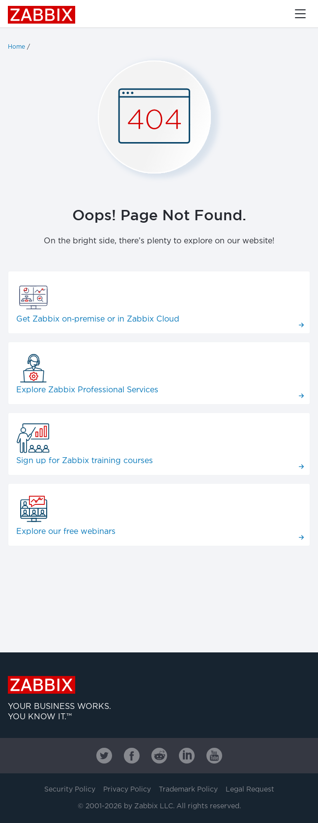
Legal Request (250, 790)
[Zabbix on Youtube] (214, 756)
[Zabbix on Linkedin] (187, 756)
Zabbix (41, 15)
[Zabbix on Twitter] (104, 756)
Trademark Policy (188, 790)
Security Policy (69, 790)
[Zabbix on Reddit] (159, 756)
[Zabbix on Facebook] (132, 756)
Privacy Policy (127, 790)
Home (16, 47)
